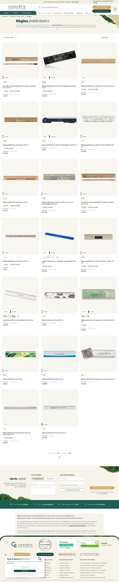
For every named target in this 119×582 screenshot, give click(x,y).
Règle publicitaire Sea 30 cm (13, 379)
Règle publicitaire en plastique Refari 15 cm (18, 320)
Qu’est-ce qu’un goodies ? (87, 575)
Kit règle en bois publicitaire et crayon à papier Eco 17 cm (97, 203)
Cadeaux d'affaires (65, 568)
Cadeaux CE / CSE (65, 570)
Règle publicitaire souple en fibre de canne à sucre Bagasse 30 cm (57, 203)
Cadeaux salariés (64, 565)
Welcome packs (64, 575)
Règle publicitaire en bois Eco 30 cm (16, 261)
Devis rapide (22, 554)
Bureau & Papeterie (17, 16)
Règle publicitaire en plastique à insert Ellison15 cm (97, 321)
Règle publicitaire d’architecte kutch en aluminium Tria (17, 433)
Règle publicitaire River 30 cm (52, 320)
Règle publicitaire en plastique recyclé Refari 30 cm (58, 262)
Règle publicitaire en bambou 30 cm (16, 145)
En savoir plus (10, 563)
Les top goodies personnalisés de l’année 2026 (93, 563)
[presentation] (102, 480)
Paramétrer (25, 567)
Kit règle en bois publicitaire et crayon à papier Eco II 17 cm (19, 87)
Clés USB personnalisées (67, 577)
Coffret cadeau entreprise (67, 572)
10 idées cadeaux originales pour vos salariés (93, 570)
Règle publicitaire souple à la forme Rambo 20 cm (97, 145)
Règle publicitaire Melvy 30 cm (53, 379)
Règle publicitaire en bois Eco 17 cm (15, 202)
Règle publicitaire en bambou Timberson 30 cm (98, 86)
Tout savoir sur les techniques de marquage (92, 577)
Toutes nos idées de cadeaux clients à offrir (92, 565)
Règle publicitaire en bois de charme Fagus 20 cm (97, 262)
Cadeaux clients (64, 563)
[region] (64, 13)
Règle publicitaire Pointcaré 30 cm (54, 433)
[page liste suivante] (89, 13)
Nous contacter (67, 554)
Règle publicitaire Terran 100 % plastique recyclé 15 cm (59, 87)
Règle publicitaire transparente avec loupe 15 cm (98, 379)
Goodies (5, 16)
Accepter (24, 570)
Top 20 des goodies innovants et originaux (92, 572)
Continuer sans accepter (25, 574)
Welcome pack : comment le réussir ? (91, 568)
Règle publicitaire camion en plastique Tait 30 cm (59, 145)
